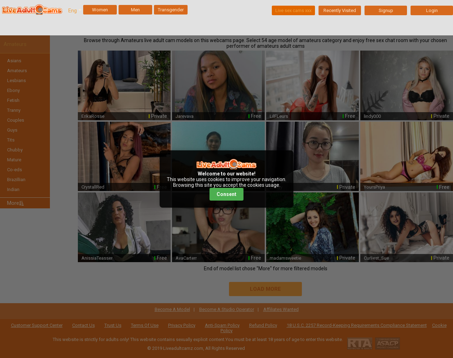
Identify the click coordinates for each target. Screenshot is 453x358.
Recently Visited (339, 10)
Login (432, 10)
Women (100, 9)
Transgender (171, 9)
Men (135, 9)
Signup (386, 10)
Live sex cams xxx (293, 10)
